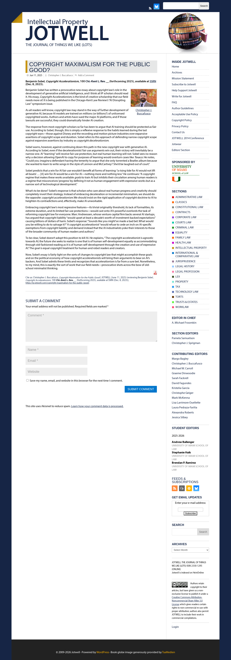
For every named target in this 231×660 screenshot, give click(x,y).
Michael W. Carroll (182, 368)
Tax (177, 286)
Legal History (184, 266)
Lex (177, 276)
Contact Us (178, 132)
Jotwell (67, 34)
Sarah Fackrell (180, 378)
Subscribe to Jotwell (184, 84)
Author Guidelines (183, 108)
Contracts (182, 212)
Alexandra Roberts (183, 412)
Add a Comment (86, 75)
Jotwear (176, 144)
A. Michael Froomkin (184, 322)
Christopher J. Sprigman (186, 343)
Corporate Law (185, 217)
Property (181, 281)
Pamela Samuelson (183, 338)
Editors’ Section (181, 150)
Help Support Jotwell (184, 90)
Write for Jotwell (181, 96)
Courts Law (183, 222)
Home (175, 66)
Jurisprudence (185, 261)
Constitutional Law (189, 207)
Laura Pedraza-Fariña (184, 407)
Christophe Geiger (182, 393)
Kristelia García (180, 388)
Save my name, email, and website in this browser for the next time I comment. (76, 380)
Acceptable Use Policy (185, 114)
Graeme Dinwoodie (183, 373)
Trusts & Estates (186, 302)
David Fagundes (181, 383)
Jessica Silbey (180, 417)
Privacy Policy (180, 126)
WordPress (102, 652)
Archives (177, 72)
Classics (181, 202)
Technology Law (186, 291)
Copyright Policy (182, 120)
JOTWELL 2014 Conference (188, 138)
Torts (179, 297)
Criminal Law (184, 227)
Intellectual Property (57, 22)
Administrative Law (188, 197)
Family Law (183, 237)
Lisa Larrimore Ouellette (186, 402)
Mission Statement (183, 78)
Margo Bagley (180, 358)
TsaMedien (168, 652)
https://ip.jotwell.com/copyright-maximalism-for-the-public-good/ (57, 283)
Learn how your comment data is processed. (97, 406)
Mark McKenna (181, 398)
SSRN (153, 81)
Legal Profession (187, 271)
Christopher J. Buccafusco (60, 75)
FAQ (174, 102)
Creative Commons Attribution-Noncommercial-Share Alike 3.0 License (187, 600)
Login (175, 627)
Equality (181, 232)
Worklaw (182, 307)
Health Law (183, 242)
